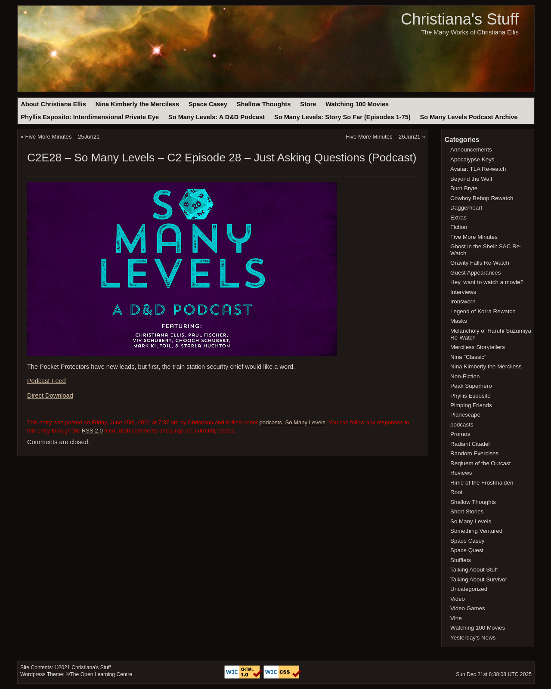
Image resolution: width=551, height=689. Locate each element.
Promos (460, 434)
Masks (458, 321)
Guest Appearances (475, 272)
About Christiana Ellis (53, 104)
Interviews (463, 292)
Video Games (467, 608)
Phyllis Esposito (470, 395)
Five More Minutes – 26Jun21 (383, 136)
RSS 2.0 (92, 430)
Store (308, 104)
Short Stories (466, 511)
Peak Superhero (471, 386)
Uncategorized (468, 589)
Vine (456, 618)
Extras (458, 217)
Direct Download (50, 395)
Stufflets (460, 560)
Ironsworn (463, 301)
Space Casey (208, 104)
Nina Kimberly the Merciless (137, 104)
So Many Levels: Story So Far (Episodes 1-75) (342, 117)
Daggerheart (466, 207)
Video (457, 599)
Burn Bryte (463, 188)
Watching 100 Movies (357, 104)
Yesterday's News (472, 637)
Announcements (471, 149)
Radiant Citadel (469, 444)
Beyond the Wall (471, 179)
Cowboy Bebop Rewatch (481, 198)
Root (456, 492)
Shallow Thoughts (264, 104)
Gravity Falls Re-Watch (479, 263)
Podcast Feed (46, 380)
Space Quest (466, 550)
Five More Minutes (474, 237)
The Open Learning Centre (101, 674)
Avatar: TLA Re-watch (478, 169)
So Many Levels (305, 422)
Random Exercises (474, 453)
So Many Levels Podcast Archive (469, 117)
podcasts (271, 422)
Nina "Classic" (468, 357)
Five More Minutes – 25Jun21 (62, 136)
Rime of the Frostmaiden (481, 482)
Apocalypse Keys (472, 159)
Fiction (458, 227)
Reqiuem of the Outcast (480, 463)
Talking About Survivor (478, 579)
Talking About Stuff (474, 569)
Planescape (465, 414)
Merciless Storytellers (477, 347)
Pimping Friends (471, 405)
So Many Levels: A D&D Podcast (216, 117)
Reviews (461, 473)
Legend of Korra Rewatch (483, 311)
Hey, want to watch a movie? (486, 282)
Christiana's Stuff (460, 19)
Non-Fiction (465, 376)
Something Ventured (476, 531)
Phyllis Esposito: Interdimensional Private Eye (90, 117)
